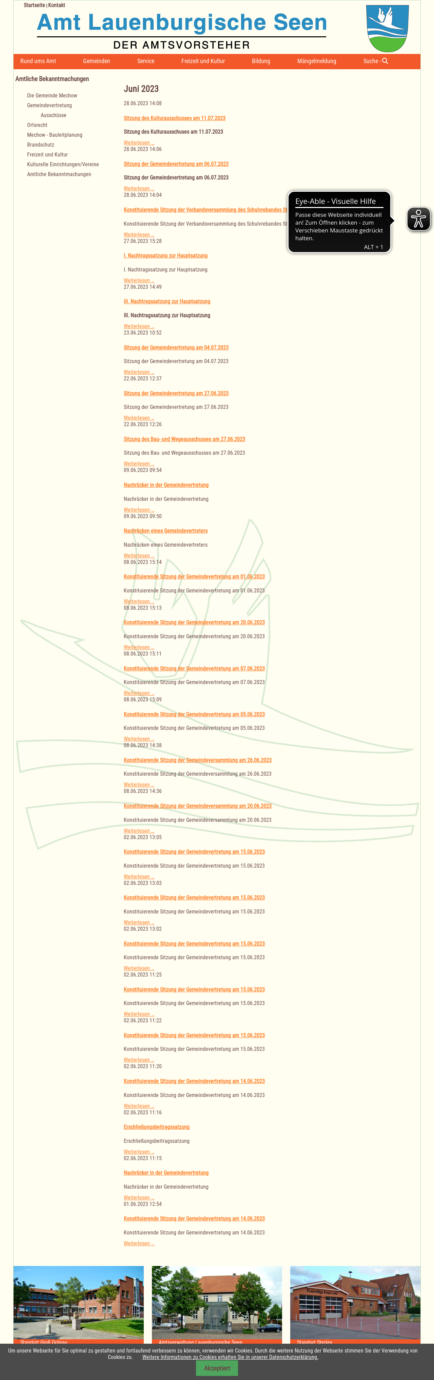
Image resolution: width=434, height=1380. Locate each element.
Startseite (34, 5)
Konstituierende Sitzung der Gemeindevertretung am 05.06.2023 (194, 714)
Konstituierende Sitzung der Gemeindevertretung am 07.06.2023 (194, 668)
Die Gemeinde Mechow (52, 95)
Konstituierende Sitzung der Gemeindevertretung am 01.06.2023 (194, 576)
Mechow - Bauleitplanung (54, 135)
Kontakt (56, 5)
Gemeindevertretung (49, 105)
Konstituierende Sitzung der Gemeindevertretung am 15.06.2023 (194, 852)
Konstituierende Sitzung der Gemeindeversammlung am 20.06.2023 (198, 806)
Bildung (261, 60)
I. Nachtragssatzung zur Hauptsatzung (166, 255)
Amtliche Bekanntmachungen (59, 174)
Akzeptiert (217, 1368)
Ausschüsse (53, 115)
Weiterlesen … (139, 142)
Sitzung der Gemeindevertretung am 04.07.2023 (176, 347)
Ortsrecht (37, 125)
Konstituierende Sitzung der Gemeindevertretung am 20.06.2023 (194, 622)
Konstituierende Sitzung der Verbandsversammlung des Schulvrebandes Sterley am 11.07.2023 (228, 210)
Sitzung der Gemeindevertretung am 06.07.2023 (176, 164)
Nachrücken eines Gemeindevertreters (166, 531)
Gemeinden (96, 60)
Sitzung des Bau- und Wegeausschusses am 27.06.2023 (184, 439)
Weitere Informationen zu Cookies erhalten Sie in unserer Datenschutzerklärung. (230, 1357)
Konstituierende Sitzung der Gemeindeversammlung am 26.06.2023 (198, 760)
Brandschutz (40, 144)
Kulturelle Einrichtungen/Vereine (63, 164)
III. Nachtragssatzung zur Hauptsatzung (167, 301)
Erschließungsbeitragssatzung (157, 1127)
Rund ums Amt (38, 60)
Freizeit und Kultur (203, 60)
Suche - (375, 60)
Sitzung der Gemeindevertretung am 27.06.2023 (176, 393)
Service (145, 60)
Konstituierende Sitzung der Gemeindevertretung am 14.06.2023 (194, 1081)
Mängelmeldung (316, 60)
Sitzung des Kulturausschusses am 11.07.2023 (174, 118)
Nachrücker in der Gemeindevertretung (166, 485)
